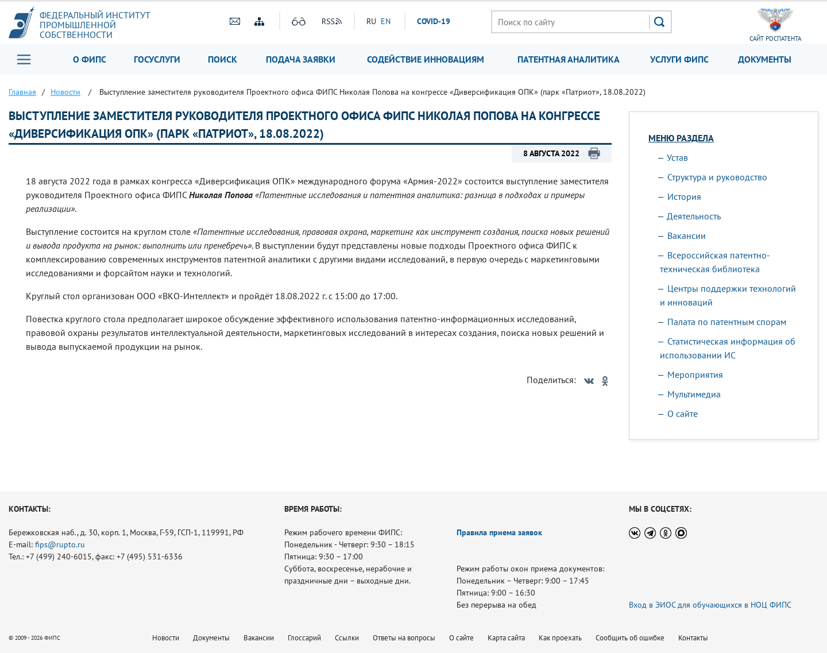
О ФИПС (89, 59)
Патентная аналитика (568, 59)
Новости (165, 638)
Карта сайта (506, 638)
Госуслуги (157, 59)
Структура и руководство (717, 177)
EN (386, 21)
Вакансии (686, 235)
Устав (677, 157)
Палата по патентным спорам (726, 321)
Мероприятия (695, 374)
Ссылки (347, 638)
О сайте (682, 413)
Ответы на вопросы (404, 638)
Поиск (222, 59)
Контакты (693, 638)
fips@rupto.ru (60, 544)
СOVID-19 (433, 21)
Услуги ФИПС (679, 59)
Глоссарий (304, 638)
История (684, 196)
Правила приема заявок (499, 532)
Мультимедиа (694, 394)
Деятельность (694, 216)
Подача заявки (300, 59)
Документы (764, 59)
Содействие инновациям (425, 59)
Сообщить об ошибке (630, 638)
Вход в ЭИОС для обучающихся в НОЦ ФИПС (710, 605)
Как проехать (560, 638)
